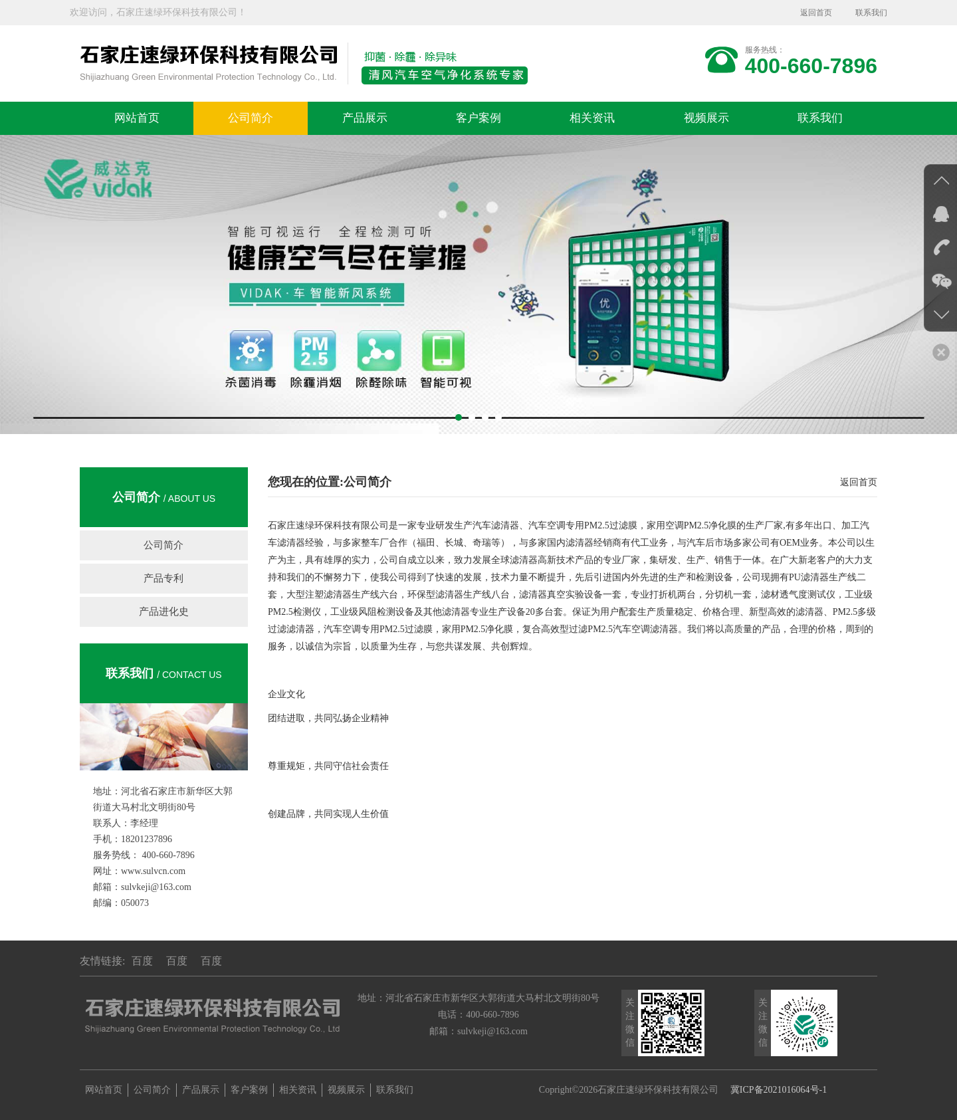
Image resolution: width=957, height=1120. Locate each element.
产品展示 (364, 118)
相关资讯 (592, 118)
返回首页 (816, 12)
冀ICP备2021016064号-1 (778, 1090)
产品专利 (163, 578)
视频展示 (706, 118)
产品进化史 (164, 611)
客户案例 (478, 118)
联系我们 (871, 12)
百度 (142, 960)
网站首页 (137, 118)
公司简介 (250, 118)
